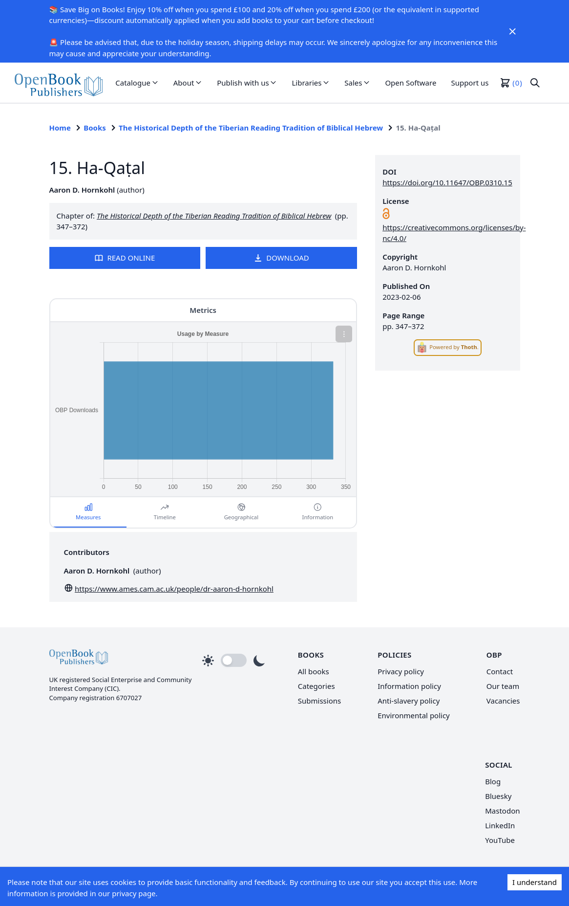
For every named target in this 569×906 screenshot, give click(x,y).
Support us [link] (469, 83)
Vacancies (503, 701)
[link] (59, 82)
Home (60, 128)
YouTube (500, 840)
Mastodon (502, 811)
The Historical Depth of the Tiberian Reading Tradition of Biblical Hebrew (251, 128)
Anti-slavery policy (409, 701)
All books (313, 671)
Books (95, 128)
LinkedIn (500, 825)
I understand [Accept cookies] (534, 882)
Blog (493, 781)
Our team (502, 686)
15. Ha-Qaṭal (418, 128)
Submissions (319, 701)
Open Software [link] (410, 83)
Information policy (409, 686)
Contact (499, 671)
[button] (137, 82)
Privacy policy (401, 671)
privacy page (133, 893)
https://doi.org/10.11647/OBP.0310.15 (447, 182)
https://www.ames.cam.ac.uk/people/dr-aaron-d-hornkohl (174, 589)
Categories (316, 686)
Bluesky (498, 796)
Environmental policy (414, 715)
